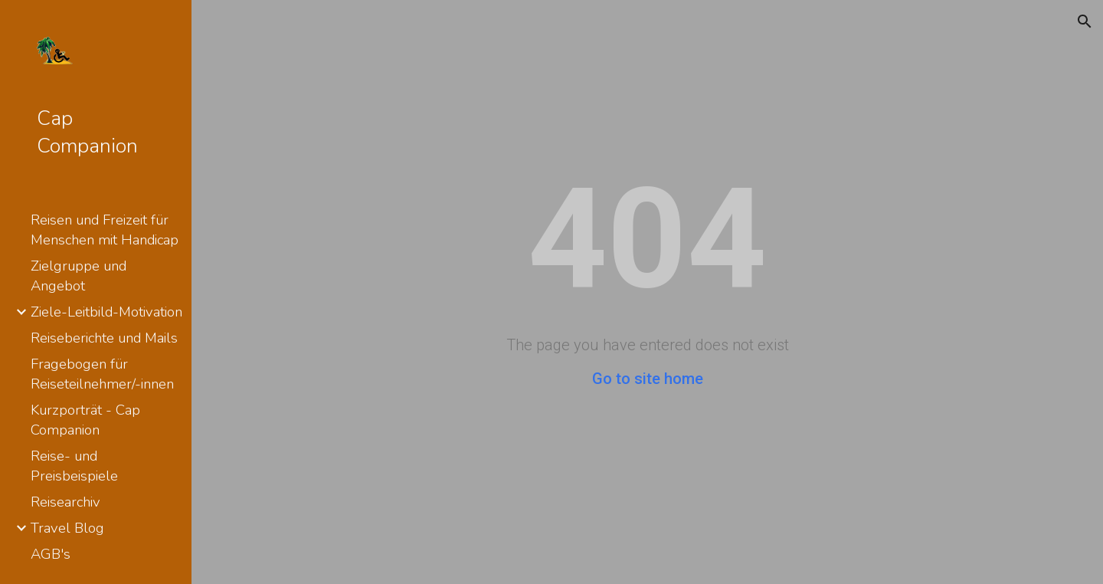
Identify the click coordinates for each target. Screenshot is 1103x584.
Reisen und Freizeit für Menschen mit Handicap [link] (104, 230)
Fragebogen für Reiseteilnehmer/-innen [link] (102, 374)
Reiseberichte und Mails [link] (104, 338)
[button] (1084, 21)
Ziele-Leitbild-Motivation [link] (106, 312)
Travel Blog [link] (67, 528)
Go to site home (647, 378)
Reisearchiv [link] (65, 502)
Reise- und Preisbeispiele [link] (74, 466)
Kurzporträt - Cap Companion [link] (85, 420)
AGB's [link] (50, 554)
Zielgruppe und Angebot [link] (78, 276)
